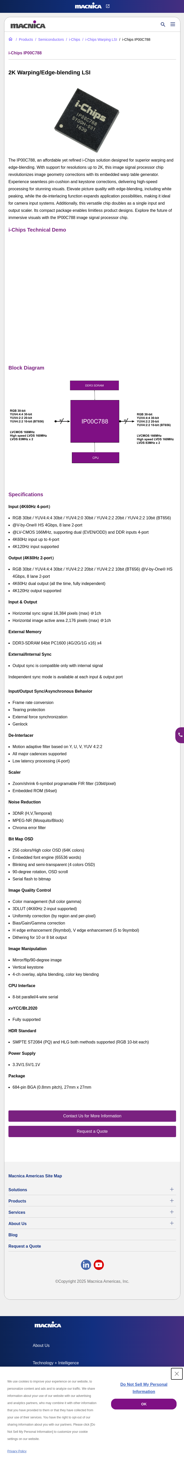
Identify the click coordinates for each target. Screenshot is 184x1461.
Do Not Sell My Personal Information (143, 1388)
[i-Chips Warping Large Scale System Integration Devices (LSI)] (99, 39)
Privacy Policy (17, 1451)
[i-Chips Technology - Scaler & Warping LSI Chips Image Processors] (72, 39)
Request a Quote (24, 1246)
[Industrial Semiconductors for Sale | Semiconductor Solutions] (49, 39)
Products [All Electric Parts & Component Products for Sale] (17, 1201)
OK (144, 1404)
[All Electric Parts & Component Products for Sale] (24, 39)
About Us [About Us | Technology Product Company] (17, 1223)
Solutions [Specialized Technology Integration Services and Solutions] (17, 1190)
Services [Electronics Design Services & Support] (16, 1212)
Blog (13, 1235)
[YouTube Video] (92, 288)
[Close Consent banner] (176, 1373)
